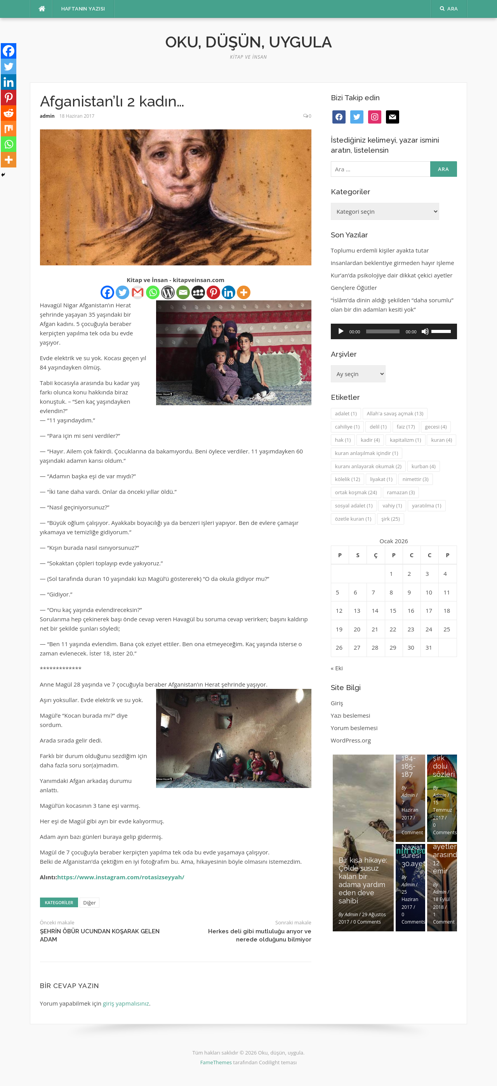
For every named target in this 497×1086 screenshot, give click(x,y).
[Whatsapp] (153, 292)
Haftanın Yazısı (83, 9)
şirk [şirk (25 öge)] (390, 518)
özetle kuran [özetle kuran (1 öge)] (353, 518)
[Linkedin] (228, 292)
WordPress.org (351, 740)
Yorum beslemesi (354, 728)
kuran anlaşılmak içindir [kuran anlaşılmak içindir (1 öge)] (366, 453)
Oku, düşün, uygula (248, 42)
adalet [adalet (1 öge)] (346, 413)
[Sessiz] (425, 331)
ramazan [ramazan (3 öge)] (401, 492)
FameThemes (216, 1062)
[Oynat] (341, 331)
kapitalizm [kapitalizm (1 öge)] (405, 439)
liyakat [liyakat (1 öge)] (381, 479)
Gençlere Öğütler (354, 287)
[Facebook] (107, 292)
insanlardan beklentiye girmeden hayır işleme (392, 263)
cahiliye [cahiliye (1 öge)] (347, 426)
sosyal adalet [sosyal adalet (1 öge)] (354, 505)
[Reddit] (8, 113)
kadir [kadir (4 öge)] (370, 439)
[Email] (183, 292)
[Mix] (8, 128)
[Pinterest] (213, 292)
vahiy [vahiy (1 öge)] (392, 505)
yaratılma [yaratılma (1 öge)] (426, 505)
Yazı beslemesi (350, 715)
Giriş (337, 703)
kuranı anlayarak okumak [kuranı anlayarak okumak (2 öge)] (368, 466)
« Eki (337, 668)
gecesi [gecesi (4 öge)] (436, 426)
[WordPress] (168, 292)
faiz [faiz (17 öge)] (406, 426)
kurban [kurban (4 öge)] (424, 466)
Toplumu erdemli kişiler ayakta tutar (380, 250)
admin (47, 116)
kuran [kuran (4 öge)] (441, 439)
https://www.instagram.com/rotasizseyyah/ (120, 877)
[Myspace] (198, 292)
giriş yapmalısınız (126, 1003)
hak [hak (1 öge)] (343, 439)
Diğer (89, 902)
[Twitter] (122, 292)
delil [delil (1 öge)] (378, 426)
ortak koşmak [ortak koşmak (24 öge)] (356, 492)
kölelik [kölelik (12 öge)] (347, 479)
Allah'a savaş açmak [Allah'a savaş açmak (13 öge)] (395, 413)
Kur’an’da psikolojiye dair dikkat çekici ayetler (392, 275)
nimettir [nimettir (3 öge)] (416, 479)
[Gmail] (137, 292)
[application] (394, 331)
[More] (243, 292)
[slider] (383, 331)
